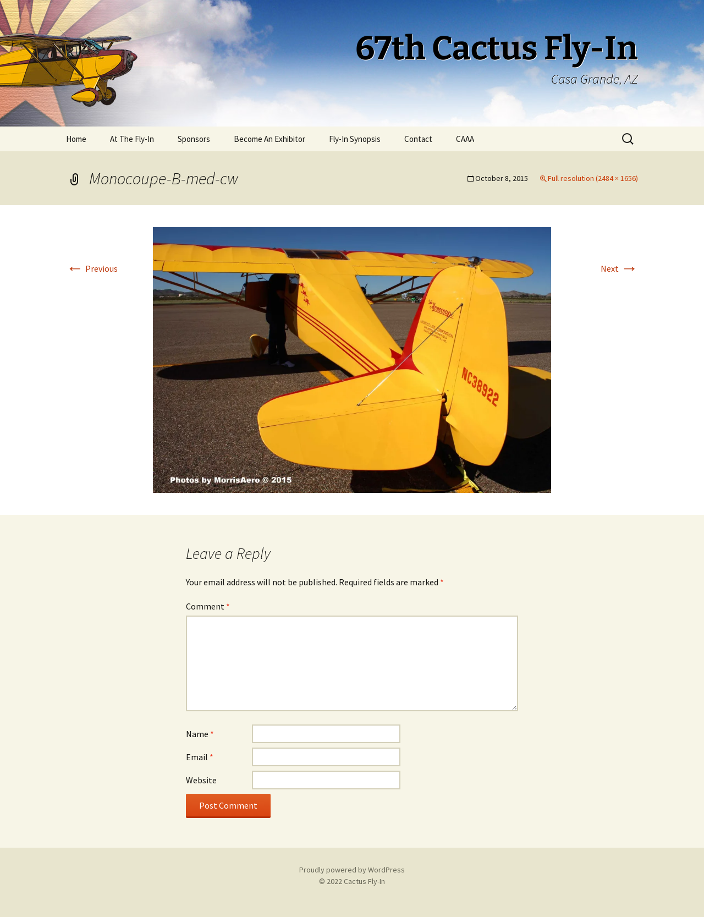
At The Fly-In (132, 139)
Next (619, 268)
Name (200, 733)
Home (76, 139)
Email (199, 756)
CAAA (465, 139)
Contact (418, 139)
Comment (208, 606)
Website (201, 780)
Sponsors (194, 139)
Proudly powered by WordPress (352, 870)
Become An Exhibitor (269, 139)
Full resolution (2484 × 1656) (593, 178)
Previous (92, 268)
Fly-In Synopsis (355, 139)
